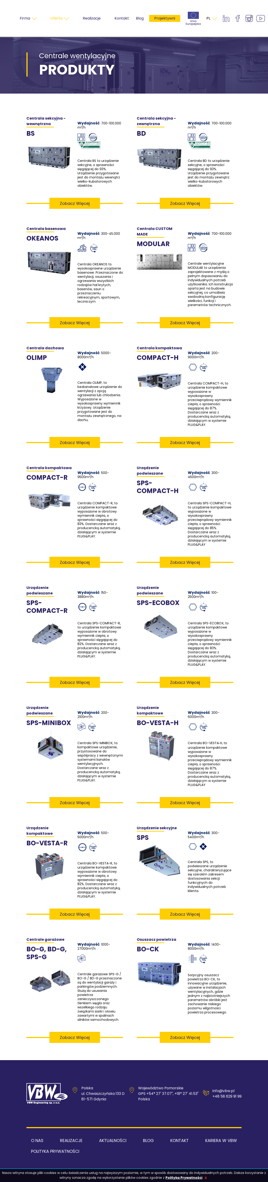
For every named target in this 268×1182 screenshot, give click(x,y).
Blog (140, 18)
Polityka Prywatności (55, 1151)
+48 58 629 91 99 (227, 1096)
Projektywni (164, 18)
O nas (37, 1140)
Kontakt (179, 1140)
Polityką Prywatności (183, 1177)
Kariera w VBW (221, 1140)
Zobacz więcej (75, 203)
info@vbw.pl (223, 1090)
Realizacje (71, 1140)
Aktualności (112, 1140)
